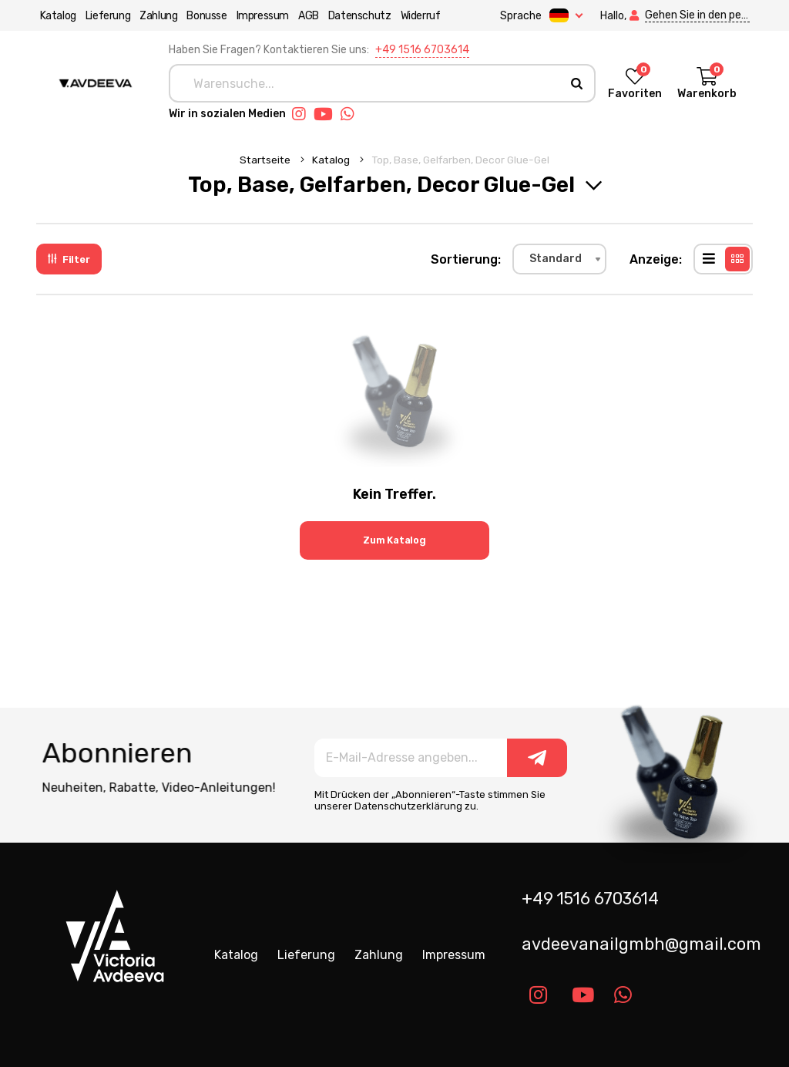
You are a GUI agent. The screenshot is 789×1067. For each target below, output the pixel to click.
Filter (69, 259)
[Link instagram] (303, 114)
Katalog (54, 15)
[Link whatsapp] (351, 114)
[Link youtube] (327, 114)
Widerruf (417, 15)
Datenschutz (356, 15)
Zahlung (155, 15)
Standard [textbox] (555, 258)
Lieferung (104, 15)
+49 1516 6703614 (422, 49)
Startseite (266, 159)
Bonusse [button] (203, 15)
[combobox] (559, 259)
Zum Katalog (394, 540)
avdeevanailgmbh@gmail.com (641, 944)
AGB (304, 15)
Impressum (259, 15)
